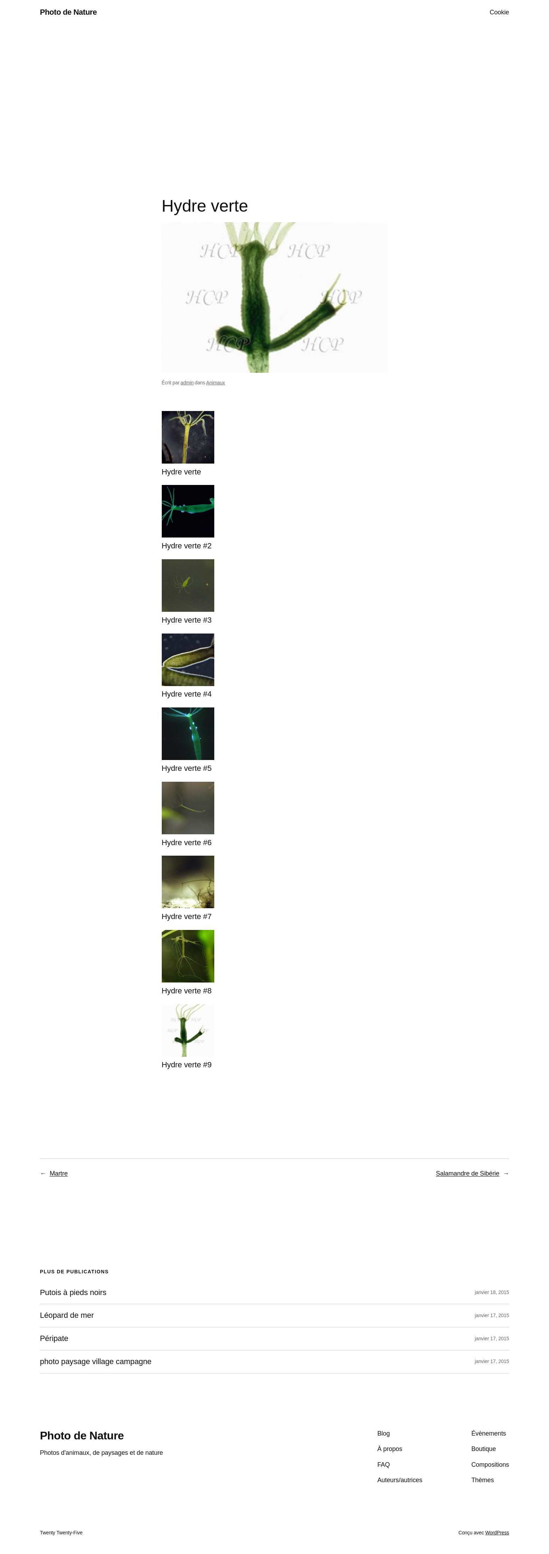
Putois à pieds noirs (73, 1292)
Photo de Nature (68, 12)
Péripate (54, 1338)
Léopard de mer (67, 1315)
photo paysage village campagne (96, 1361)
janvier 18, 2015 (492, 1292)
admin (187, 382)
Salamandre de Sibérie (467, 1173)
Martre (59, 1173)
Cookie (499, 12)
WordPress (497, 1532)
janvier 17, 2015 (492, 1315)
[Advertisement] (274, 98)
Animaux (215, 382)
